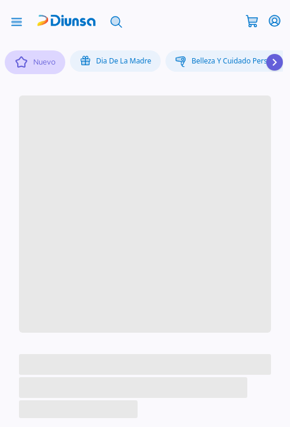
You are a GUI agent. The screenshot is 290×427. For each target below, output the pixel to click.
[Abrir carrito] (252, 20)
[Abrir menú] (16, 21)
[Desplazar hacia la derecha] (274, 62)
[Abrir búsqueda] (116, 21)
